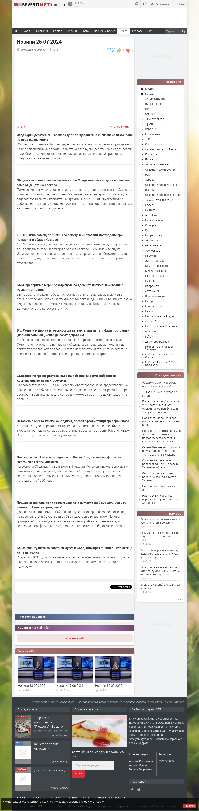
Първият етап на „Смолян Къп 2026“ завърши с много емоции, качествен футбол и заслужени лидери (161, 406)
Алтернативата (155, 98)
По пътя (150, 210)
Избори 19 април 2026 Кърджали (159, 363)
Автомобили (153, 291)
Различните (152, 331)
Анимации (151, 240)
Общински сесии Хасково (161, 184)
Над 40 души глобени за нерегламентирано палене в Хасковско (160, 499)
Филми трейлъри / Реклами (162, 149)
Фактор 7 (151, 321)
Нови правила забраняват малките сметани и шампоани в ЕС (161, 421)
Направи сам (153, 235)
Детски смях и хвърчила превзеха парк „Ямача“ (159, 384)
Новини (72, 31)
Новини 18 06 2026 (70, 685)
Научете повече (94, 801)
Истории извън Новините (161, 326)
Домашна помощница (50, 770)
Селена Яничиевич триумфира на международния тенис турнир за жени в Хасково (161, 450)
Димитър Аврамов (157, 341)
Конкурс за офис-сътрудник (46, 746)
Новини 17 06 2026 (108, 685)
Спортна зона (154, 144)
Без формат (152, 134)
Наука (149, 311)
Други (149, 124)
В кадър (150, 190)
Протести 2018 (154, 276)
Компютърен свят (156, 265)
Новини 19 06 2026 (31, 685)
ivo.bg (179, 599)
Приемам (190, 806)
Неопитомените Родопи (160, 316)
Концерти (151, 93)
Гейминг (150, 336)
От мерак (151, 225)
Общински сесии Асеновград (163, 195)
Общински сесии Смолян (160, 169)
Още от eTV (26, 651)
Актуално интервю (157, 164)
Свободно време (104, 31)
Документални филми (159, 200)
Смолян (150, 114)
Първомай (152, 154)
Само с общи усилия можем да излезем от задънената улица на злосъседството (159, 553)
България (151, 159)
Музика (150, 88)
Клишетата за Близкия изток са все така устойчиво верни (160, 520)
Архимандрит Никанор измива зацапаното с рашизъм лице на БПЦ (160, 536)
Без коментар (153, 245)
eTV (23, 126)
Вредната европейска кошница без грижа (160, 586)
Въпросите (152, 286)
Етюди (149, 301)
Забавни (150, 129)
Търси (78, 773)
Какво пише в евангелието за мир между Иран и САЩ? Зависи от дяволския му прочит (160, 571)
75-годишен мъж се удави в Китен (159, 393)
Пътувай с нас (154, 306)
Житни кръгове (154, 260)
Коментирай (75, 638)
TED (147, 139)
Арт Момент (153, 215)
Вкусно (149, 230)
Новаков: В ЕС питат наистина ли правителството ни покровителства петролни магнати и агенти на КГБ (161, 436)
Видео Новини (154, 104)
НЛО (148, 174)
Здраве (149, 179)
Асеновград (152, 250)
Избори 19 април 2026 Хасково (159, 348)
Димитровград (154, 119)
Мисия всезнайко (156, 271)
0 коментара (121, 126)
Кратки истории (155, 296)
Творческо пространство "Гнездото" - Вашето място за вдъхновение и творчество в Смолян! (51, 726)
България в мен (155, 220)
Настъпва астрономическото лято (160, 488)
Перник (149, 281)
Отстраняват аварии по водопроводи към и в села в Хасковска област (160, 463)
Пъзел (149, 205)
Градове (137, 31)
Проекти (150, 255)
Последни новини (168, 375)
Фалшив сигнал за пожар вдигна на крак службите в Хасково (159, 476)
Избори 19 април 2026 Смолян (159, 356)
